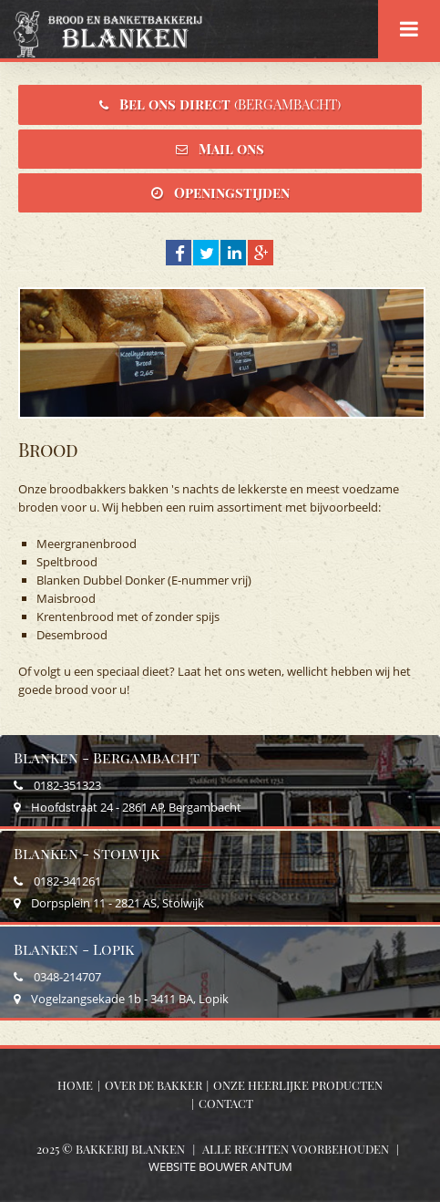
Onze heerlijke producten (298, 1085)
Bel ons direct (230, 104)
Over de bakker (153, 1085)
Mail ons (231, 149)
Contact (226, 1103)
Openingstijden (232, 192)
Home (75, 1085)
